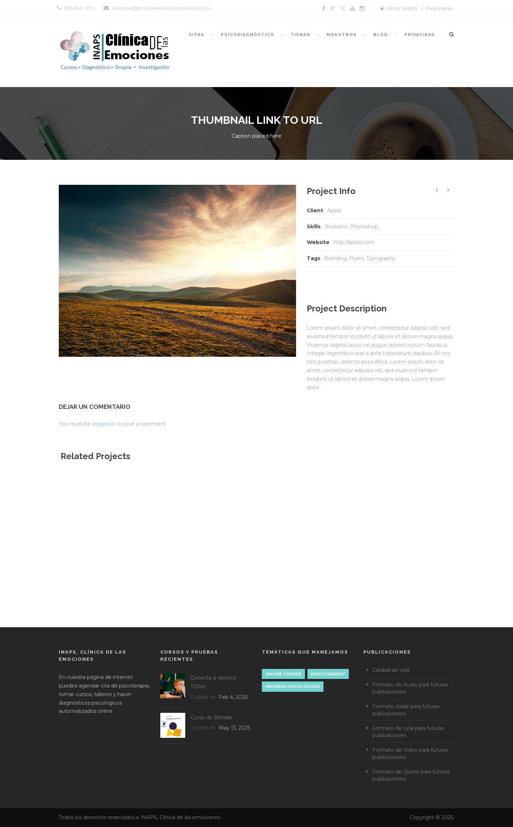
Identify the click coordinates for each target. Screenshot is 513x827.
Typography (380, 258)
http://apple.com (353, 242)
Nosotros (342, 34)
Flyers (356, 258)
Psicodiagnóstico (247, 34)
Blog (380, 34)
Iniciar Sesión (402, 8)
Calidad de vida (390, 670)
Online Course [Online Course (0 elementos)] (283, 673)
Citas (196, 34)
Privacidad (419, 34)
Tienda (300, 34)
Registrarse (439, 8)
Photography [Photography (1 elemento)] (328, 673)
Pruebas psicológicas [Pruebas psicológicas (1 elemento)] (292, 686)
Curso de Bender (212, 717)
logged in (103, 424)
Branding (335, 258)
